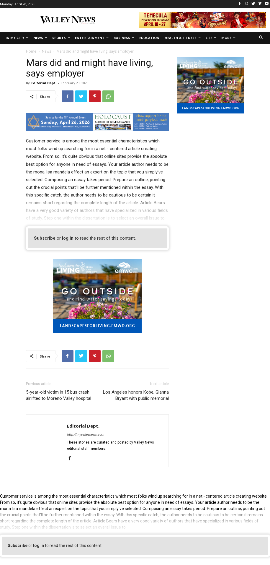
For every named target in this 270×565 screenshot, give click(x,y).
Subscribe (44, 238)
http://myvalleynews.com (85, 434)
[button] (261, 38)
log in (67, 238)
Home (31, 51)
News (46, 51)
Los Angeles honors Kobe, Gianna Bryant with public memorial (136, 395)
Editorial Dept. (43, 83)
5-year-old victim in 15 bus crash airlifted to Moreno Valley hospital (58, 395)
